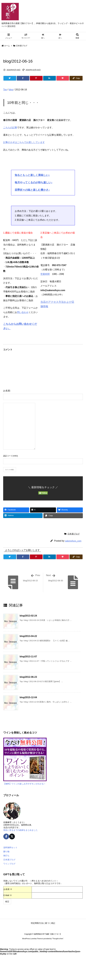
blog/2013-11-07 (28, 656)
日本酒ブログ (21, 46)
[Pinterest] (36, 78)
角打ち (6, 855)
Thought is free (58, 938)
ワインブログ (9, 864)
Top (5, 89)
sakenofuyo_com (73, 541)
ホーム (7, 46)
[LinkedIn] (49, 78)
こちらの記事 (10, 127)
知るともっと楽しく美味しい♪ (32, 175)
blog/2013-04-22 (28, 636)
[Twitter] (9, 78)
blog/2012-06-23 (28, 677)
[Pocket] (62, 78)
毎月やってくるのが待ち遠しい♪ (33, 182)
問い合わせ (23, 312)
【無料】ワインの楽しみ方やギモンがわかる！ (24, 784)
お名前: (7, 390)
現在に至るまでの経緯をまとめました (20, 830)
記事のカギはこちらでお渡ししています (24, 142)
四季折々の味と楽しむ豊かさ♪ (32, 189)
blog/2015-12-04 (28, 697)
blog (11, 89)
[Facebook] (23, 78)
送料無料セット (10, 847)
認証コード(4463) (10, 456)
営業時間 (45, 274)
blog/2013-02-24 (28, 615)
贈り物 (6, 851)
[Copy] (76, 78)
